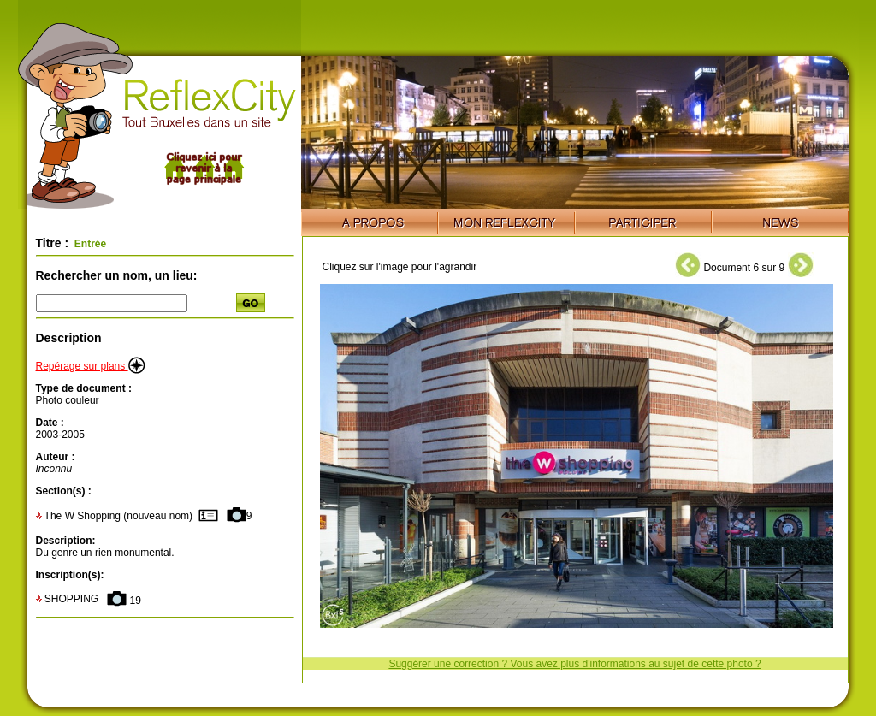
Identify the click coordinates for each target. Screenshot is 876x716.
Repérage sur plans (90, 366)
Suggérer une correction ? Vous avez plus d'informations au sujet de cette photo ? (574, 664)
